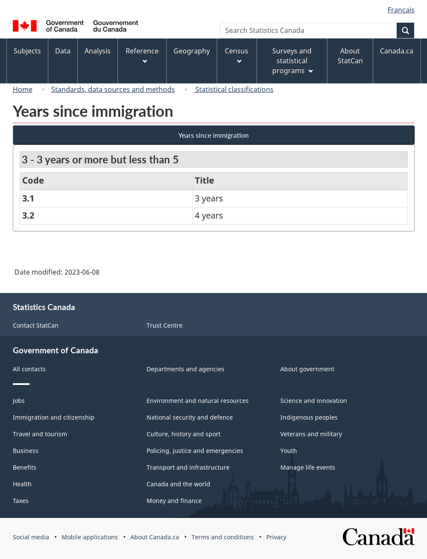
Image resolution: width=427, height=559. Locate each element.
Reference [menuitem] (142, 55)
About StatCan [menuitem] (350, 55)
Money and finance (174, 501)
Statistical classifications (234, 89)
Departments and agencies (185, 369)
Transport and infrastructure (188, 467)
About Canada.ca (154, 537)
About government (307, 369)
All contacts (29, 369)
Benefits (24, 467)
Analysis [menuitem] (98, 51)
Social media (31, 537)
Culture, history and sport (184, 434)
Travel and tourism (40, 434)
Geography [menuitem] (192, 51)
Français (401, 10)
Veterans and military (311, 434)
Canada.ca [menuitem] (396, 51)
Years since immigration (213, 135)
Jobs (19, 400)
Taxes (21, 501)
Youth (288, 451)
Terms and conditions (222, 537)
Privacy (276, 537)
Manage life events (307, 467)
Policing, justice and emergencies (195, 451)
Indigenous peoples (309, 417)
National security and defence (190, 417)
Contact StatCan (36, 325)
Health (22, 484)
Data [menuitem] (63, 51)
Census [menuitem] (236, 55)
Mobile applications (90, 537)
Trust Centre (165, 325)
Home (22, 89)
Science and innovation (313, 400)
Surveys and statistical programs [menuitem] (292, 60)
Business (25, 451)
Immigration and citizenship (53, 417)
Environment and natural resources (198, 400)
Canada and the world (178, 484)
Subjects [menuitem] (27, 51)
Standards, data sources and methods (113, 89)
